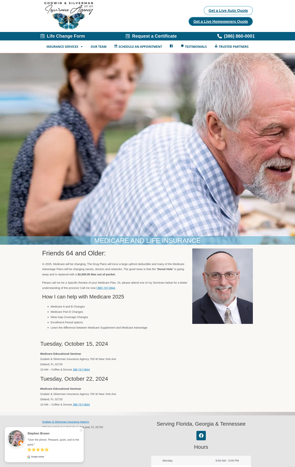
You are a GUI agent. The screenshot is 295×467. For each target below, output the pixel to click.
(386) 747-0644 (106, 288)
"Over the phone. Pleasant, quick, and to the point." (53, 442)
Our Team (98, 47)
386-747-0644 (81, 370)
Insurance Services (64, 47)
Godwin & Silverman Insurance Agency (66, 422)
